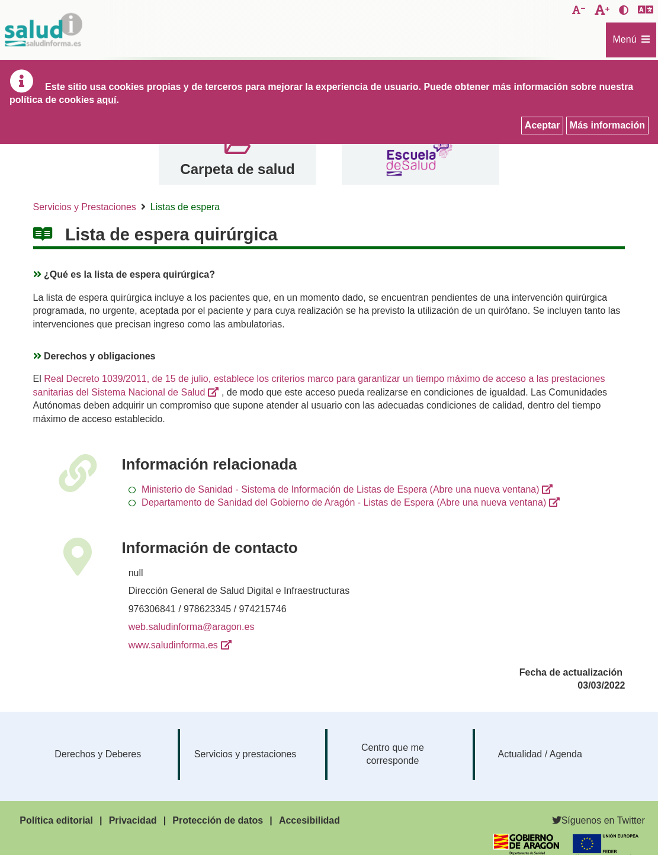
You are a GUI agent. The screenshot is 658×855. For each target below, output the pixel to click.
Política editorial (56, 820)
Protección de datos (217, 820)
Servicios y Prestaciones (84, 207)
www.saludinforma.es (173, 645)
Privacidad (133, 820)
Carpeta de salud (237, 169)
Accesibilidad (309, 820)
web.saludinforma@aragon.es (192, 627)
